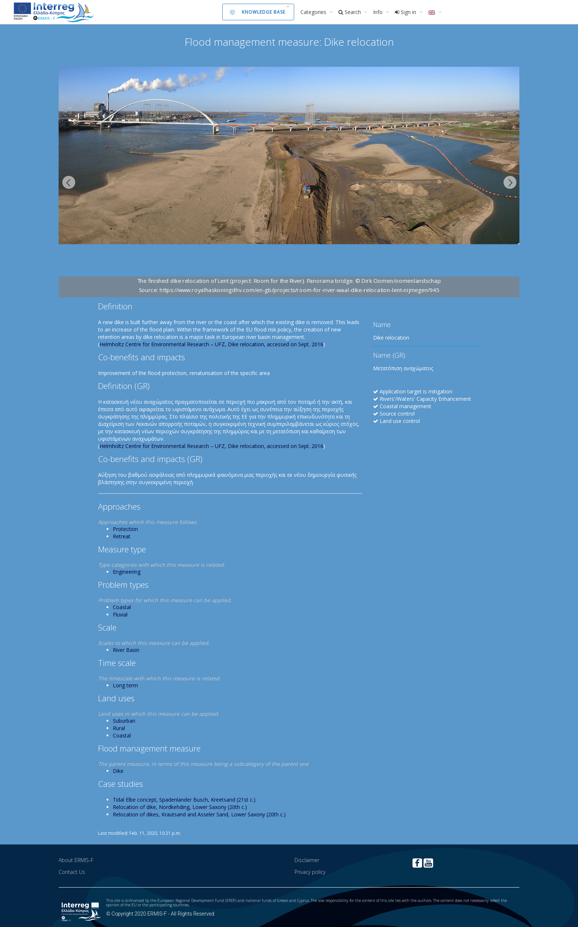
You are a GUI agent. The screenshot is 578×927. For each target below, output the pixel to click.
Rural (119, 728)
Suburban (124, 720)
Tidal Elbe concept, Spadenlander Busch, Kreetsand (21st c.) (184, 799)
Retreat (121, 536)
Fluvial (120, 614)
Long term (125, 685)
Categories (314, 11)
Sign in (406, 11)
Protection (125, 528)
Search (350, 11)
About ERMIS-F (76, 860)
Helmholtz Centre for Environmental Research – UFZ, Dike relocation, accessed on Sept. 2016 (211, 344)
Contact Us (72, 871)
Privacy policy (310, 871)
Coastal (122, 607)
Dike (118, 770)
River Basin (126, 649)
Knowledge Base (257, 12)
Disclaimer (307, 860)
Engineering (126, 571)
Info (378, 11)
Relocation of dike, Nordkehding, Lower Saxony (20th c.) (180, 806)
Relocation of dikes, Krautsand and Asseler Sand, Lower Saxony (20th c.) (199, 814)
